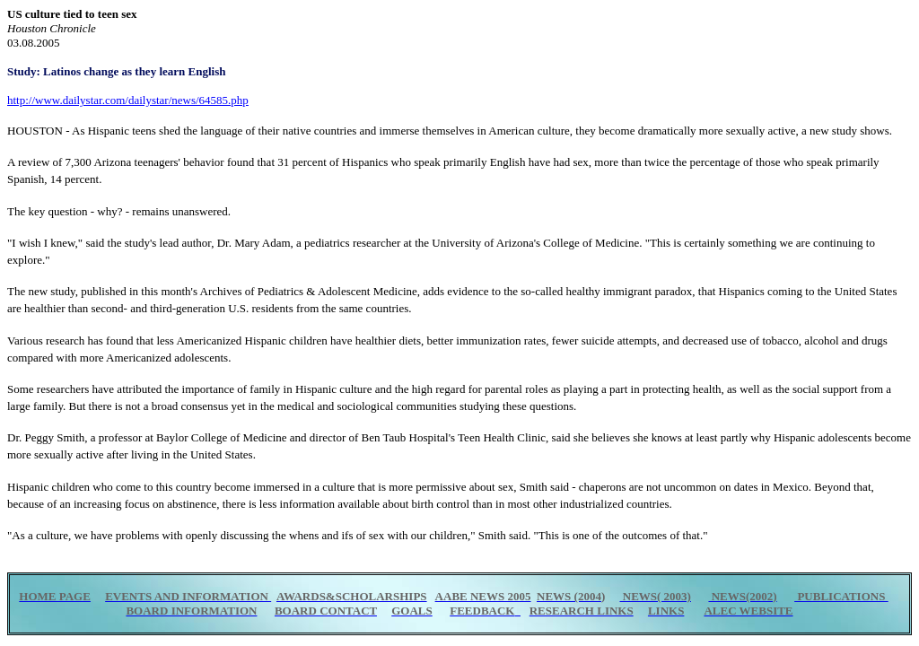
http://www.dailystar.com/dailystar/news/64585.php (128, 100)
